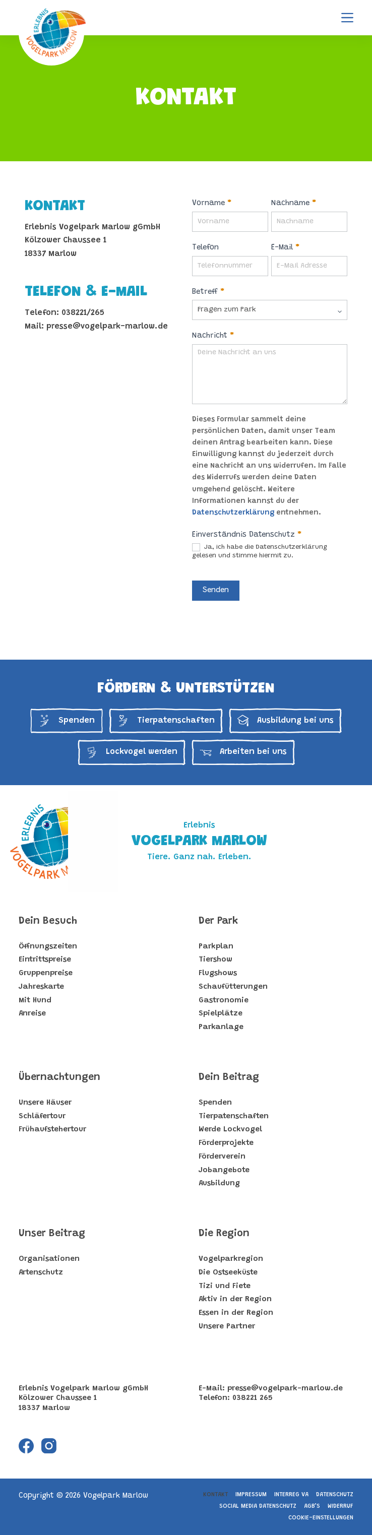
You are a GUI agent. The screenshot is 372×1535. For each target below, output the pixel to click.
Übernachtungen (59, 1077)
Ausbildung (219, 1183)
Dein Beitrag (229, 1077)
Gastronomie (224, 1000)
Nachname (293, 203)
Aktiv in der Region (235, 1299)
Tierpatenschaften (234, 1116)
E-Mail (285, 247)
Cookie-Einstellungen (320, 1518)
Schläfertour (42, 1116)
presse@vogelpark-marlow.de (107, 327)
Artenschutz (41, 1272)
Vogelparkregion (231, 1259)
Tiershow (215, 960)
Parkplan (216, 946)
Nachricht (213, 336)
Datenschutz (334, 1495)
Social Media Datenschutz (257, 1506)
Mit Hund (35, 1000)
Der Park (218, 921)
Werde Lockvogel (230, 1129)
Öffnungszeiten (48, 946)
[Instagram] (48, 1445)
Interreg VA (291, 1495)
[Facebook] (26, 1445)
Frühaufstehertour (52, 1129)
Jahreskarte (41, 987)
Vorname (211, 203)
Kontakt (215, 1495)
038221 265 (252, 1398)
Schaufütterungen (233, 987)
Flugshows (218, 973)
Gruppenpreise (46, 973)
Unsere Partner (227, 1326)
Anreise (32, 1013)
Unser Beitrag (52, 1234)
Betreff (208, 292)
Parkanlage (221, 1027)
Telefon (205, 247)
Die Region (224, 1234)
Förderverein (222, 1157)
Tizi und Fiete (225, 1286)
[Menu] (347, 18)
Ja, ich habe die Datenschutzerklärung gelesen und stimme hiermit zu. (259, 551)
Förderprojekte (226, 1143)
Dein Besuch (48, 921)
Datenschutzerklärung (233, 513)
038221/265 (82, 313)
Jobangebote (224, 1170)
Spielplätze (220, 1013)
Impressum (251, 1495)
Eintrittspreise (45, 960)
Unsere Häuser (45, 1103)
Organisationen (49, 1259)
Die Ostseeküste (228, 1272)
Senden (216, 590)
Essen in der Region (236, 1313)
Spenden (215, 1103)
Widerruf (340, 1506)
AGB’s (312, 1506)
